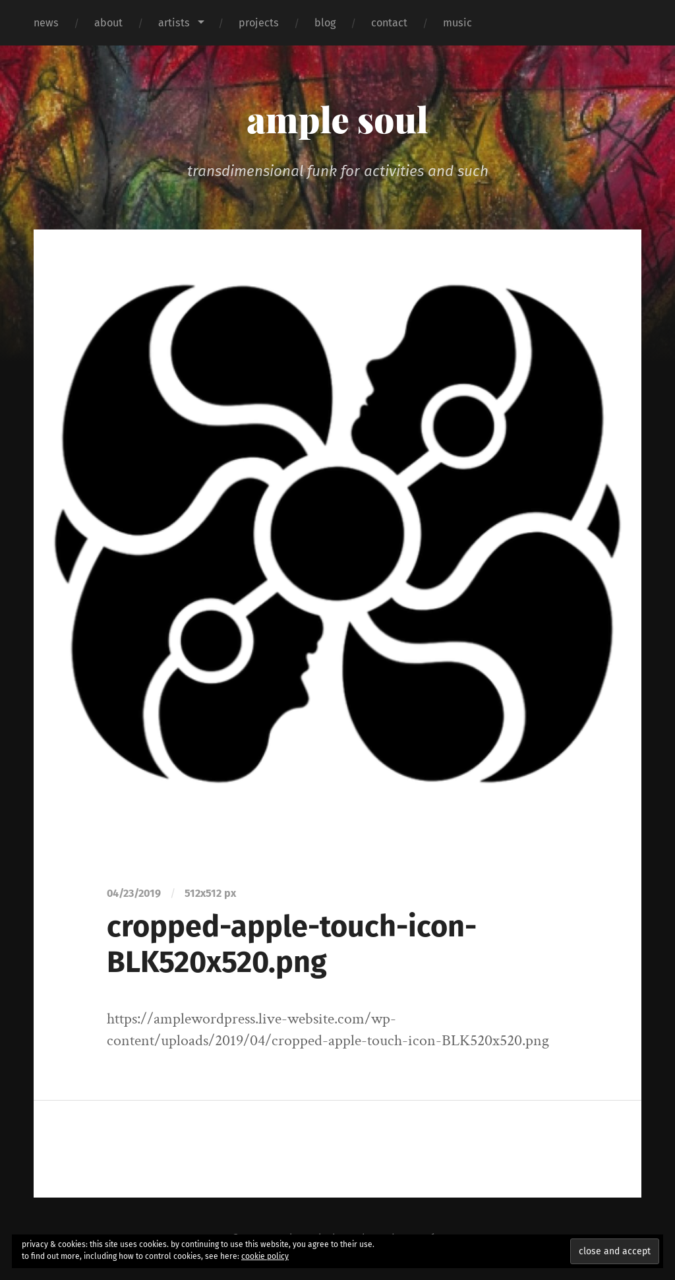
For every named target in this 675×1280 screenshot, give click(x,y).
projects (259, 22)
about (108, 22)
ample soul (337, 118)
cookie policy (265, 1256)
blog (325, 22)
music (457, 22)
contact (389, 22)
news (46, 22)
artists (174, 22)
